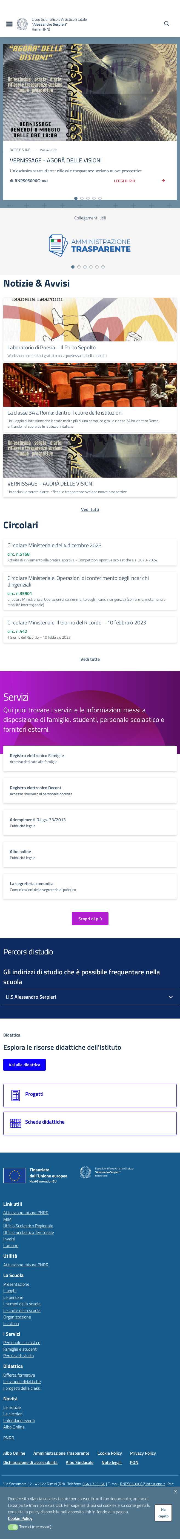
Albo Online (14, 1427)
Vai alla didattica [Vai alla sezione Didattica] (24, 1064)
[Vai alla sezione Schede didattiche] (90, 1123)
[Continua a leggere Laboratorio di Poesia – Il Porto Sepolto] (90, 319)
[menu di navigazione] (8, 24)
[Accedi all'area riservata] (171, 5)
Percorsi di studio (18, 1355)
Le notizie (12, 1407)
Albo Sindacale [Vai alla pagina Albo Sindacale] (79, 1462)
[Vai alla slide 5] (100, 198)
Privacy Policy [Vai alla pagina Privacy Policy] (143, 1453)
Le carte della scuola (22, 1310)
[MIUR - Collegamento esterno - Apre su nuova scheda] (33, 5)
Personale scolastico (21, 1342)
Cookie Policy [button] (20, 1518)
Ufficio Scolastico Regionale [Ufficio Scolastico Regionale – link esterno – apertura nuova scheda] (28, 1225)
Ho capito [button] (163, 1513)
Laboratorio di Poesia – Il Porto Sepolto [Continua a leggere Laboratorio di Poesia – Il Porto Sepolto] (51, 347)
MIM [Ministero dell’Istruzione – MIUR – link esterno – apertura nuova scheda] (7, 1219)
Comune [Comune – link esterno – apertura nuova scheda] (10, 1245)
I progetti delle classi (22, 1388)
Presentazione (16, 1284)
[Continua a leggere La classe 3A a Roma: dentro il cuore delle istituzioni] (90, 385)
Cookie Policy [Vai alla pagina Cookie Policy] (110, 1453)
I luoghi (9, 1290)
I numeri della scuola (22, 1303)
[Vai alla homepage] (22, 24)
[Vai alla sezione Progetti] (90, 1095)
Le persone (13, 1297)
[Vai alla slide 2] (82, 198)
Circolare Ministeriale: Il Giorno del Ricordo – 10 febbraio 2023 (76, 622)
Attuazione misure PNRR (25, 1212)
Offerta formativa (19, 1375)
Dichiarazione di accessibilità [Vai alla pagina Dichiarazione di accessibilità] (30, 1462)
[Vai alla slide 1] (76, 198)
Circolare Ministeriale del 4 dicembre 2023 (54, 545)
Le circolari (12, 1413)
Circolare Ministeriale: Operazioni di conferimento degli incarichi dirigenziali (78, 581)
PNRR (8, 1437)
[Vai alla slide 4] (94, 198)
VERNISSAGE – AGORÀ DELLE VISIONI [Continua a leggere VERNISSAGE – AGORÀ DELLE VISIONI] (50, 483)
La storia (11, 1323)
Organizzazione (17, 1317)
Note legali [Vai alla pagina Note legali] (112, 1462)
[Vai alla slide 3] (88, 198)
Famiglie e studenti (20, 1349)
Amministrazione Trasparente (61, 1453)
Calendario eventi (19, 1420)
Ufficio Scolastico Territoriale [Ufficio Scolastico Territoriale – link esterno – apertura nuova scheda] (28, 1232)
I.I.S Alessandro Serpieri (31, 997)
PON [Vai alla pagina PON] (134, 1462)
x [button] (175, 1490)
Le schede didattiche (22, 1381)
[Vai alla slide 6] (103, 267)
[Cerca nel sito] (166, 24)
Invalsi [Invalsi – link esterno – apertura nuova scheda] (9, 1239)
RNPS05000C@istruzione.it (142, 1484)
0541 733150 (93, 1484)
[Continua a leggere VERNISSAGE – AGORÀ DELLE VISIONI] (90, 456)
